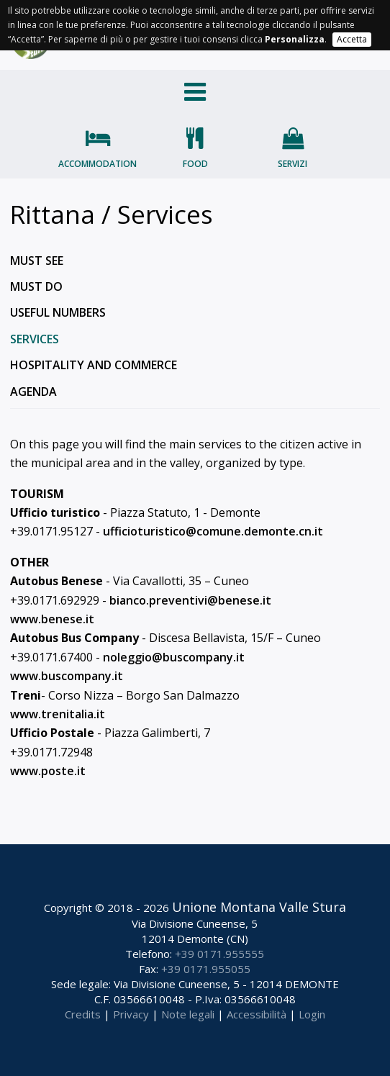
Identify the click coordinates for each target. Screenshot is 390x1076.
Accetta (352, 39)
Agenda (33, 391)
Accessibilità (256, 1014)
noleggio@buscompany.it (174, 657)
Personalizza (295, 39)
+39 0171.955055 (205, 969)
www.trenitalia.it (57, 714)
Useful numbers (58, 312)
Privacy (131, 1014)
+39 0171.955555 (219, 953)
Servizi (292, 164)
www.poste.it (48, 771)
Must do (36, 286)
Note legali (187, 1014)
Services (34, 339)
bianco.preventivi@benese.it (190, 600)
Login (312, 1014)
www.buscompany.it (66, 676)
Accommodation (97, 164)
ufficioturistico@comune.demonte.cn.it (213, 531)
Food (195, 164)
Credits (83, 1014)
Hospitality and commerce (93, 365)
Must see (36, 260)
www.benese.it (52, 619)
